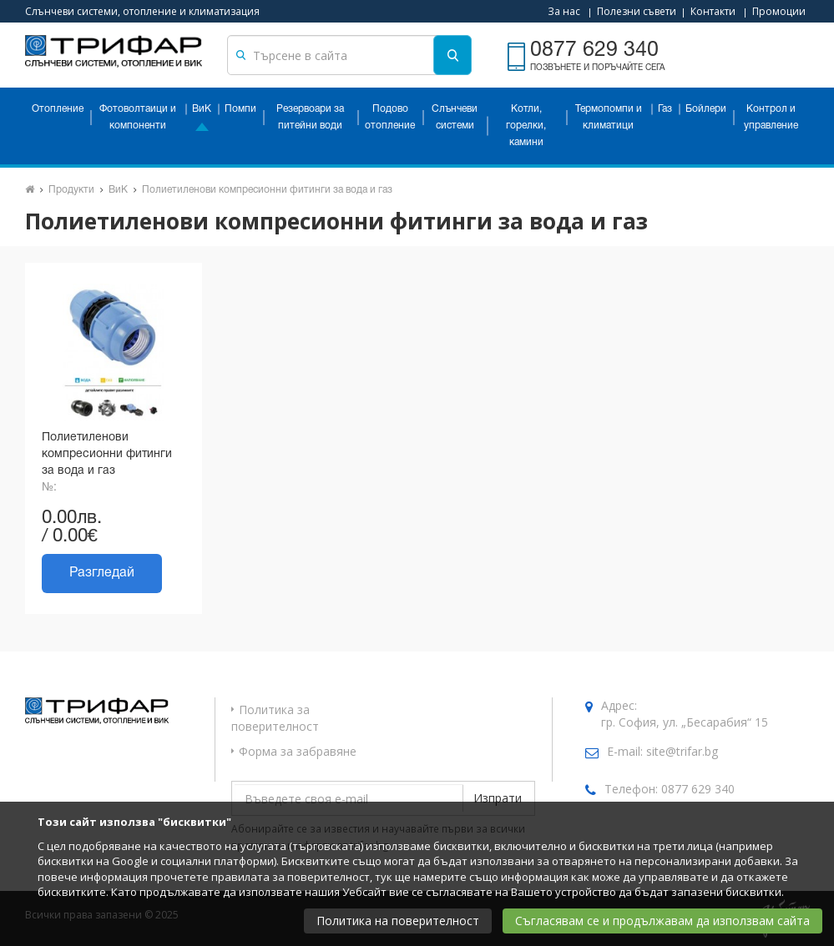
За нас (564, 11)
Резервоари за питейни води (310, 117)
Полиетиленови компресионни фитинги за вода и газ (267, 189)
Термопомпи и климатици (608, 117)
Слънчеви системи (455, 117)
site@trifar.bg (682, 751)
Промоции (779, 11)
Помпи (240, 108)
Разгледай (101, 573)
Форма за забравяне (297, 751)
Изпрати (497, 798)
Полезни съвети (636, 11)
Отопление (57, 108)
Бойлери (705, 108)
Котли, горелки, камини (526, 125)
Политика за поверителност (275, 718)
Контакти (712, 11)
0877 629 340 (698, 789)
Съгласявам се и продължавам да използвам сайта (662, 920)
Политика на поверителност (397, 920)
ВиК (201, 108)
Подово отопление (390, 117)
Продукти (71, 189)
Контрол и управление (771, 117)
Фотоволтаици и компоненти (137, 117)
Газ (665, 108)
